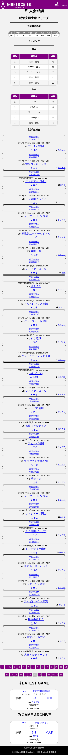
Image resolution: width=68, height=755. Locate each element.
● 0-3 (34, 185)
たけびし (61, 150)
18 (30, 675)
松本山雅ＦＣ (36, 619)
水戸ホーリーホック (36, 566)
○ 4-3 (34, 552)
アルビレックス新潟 (36, 303)
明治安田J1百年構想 (42, 691)
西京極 (36, 736)
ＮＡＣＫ (61, 658)
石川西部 (61, 588)
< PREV (8, 667)
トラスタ (61, 220)
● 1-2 (34, 167)
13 (7, 675)
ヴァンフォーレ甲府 (36, 321)
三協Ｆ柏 (61, 377)
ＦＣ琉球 (36, 338)
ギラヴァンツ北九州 (36, 460)
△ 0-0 (34, 465)
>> (61, 675)
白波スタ (61, 237)
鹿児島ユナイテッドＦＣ (35, 233)
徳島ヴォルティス (35, 164)
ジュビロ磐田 (36, 408)
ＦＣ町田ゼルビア (35, 198)
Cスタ (62, 185)
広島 (49, 698)
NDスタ (62, 552)
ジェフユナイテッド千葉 (35, 356)
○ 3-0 (34, 290)
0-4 (34, 698)
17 (26, 675)
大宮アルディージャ (36, 654)
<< (2, 667)
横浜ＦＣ (36, 286)
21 (44, 675)
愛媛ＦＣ (36, 251)
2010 (24, 723)
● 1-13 (34, 377)
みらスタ (61, 394)
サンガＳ (61, 412)
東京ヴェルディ (36, 637)
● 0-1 (34, 220)
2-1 (34, 732)
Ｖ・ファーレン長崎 (36, 216)
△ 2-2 (34, 255)
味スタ (62, 641)
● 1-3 (34, 307)
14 (12, 675)
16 (21, 675)
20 (39, 675)
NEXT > (54, 675)
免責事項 (28, 748)
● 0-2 (34, 587)
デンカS (62, 307)
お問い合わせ (38, 748)
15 (16, 675)
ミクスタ (61, 464)
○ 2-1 (34, 482)
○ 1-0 (34, 237)
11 (61, 667)
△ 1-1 (34, 150)
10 (56, 667)
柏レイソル (35, 373)
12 (66, 667)
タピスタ (61, 342)
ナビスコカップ (42, 723)
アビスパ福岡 (36, 146)
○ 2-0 (34, 202)
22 (49, 675)
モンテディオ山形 (35, 548)
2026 (24, 691)
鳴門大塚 (61, 168)
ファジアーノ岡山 (35, 181)
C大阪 (49, 732)
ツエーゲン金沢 (36, 584)
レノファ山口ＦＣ (35, 268)
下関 (63, 272)
